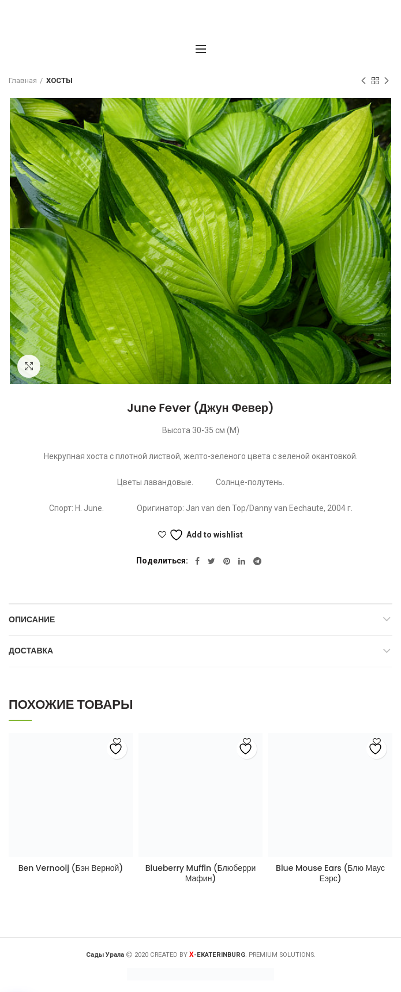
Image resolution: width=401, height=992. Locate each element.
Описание (32, 619)
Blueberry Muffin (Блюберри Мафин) (200, 873)
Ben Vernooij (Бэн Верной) (70, 868)
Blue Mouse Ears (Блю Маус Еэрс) (330, 873)
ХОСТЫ (59, 80)
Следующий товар (386, 81)
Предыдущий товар (363, 81)
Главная (23, 80)
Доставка (31, 650)
